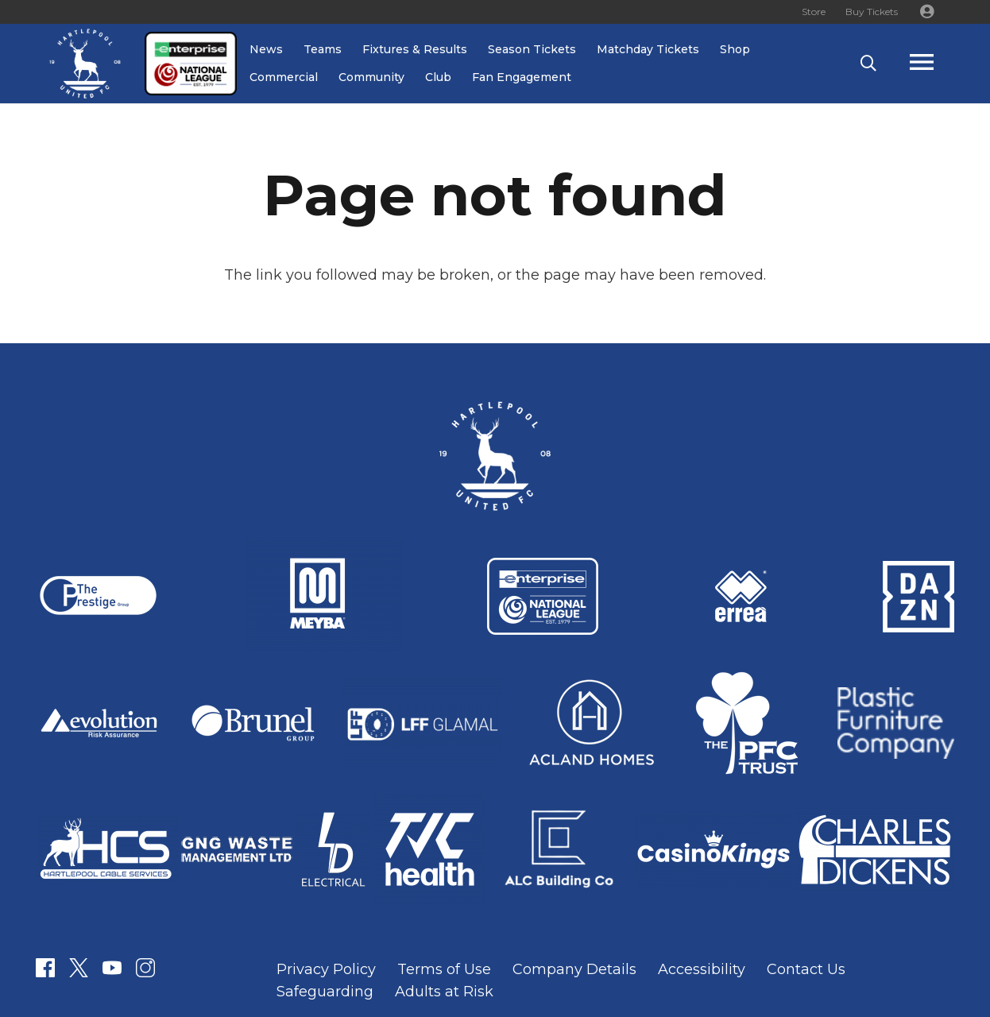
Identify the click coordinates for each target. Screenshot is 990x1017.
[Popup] (937, 64)
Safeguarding (325, 991)
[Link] (85, 63)
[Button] (926, 12)
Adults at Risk (444, 991)
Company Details (574, 969)
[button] (868, 63)
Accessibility (701, 969)
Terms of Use (444, 969)
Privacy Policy (326, 969)
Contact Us (806, 969)
